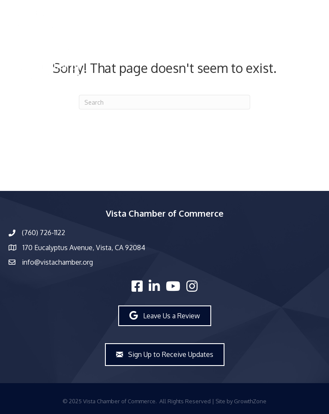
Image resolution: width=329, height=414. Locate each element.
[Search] (164, 102)
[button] (164, 315)
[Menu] (213, 44)
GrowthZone (250, 401)
